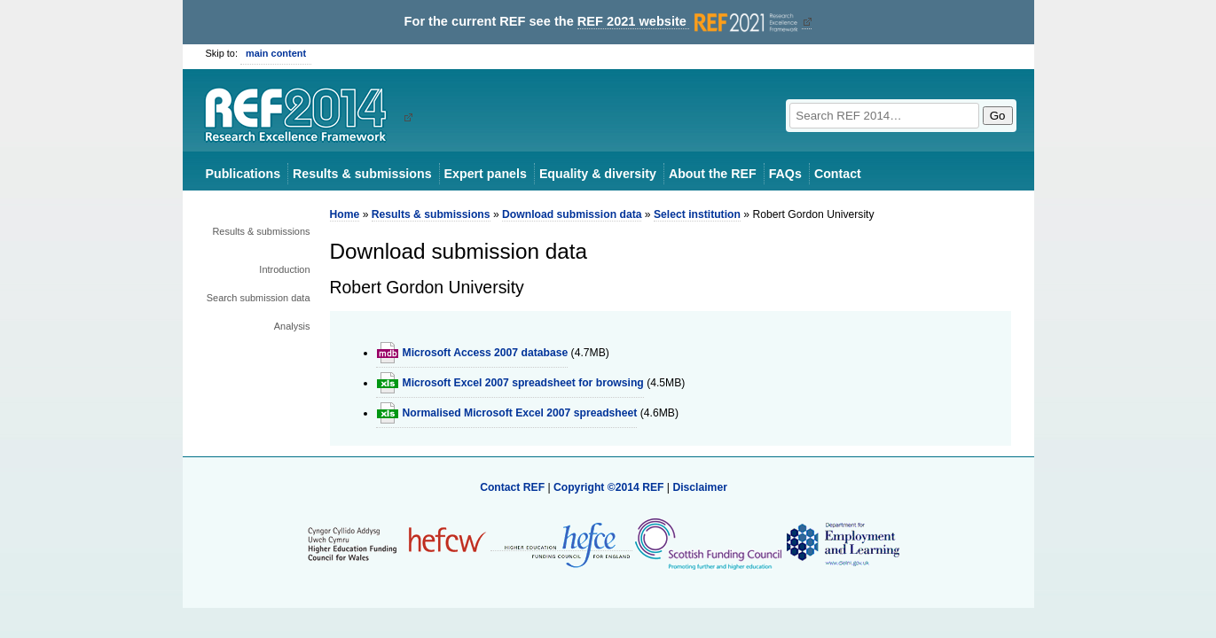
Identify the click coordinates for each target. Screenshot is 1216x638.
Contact (837, 174)
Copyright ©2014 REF (610, 487)
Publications (243, 174)
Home (345, 214)
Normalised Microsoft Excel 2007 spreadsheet (520, 413)
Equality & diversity (597, 174)
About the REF (713, 174)
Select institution (697, 214)
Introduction (284, 269)
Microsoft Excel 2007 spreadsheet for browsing (523, 383)
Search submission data (258, 297)
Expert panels (485, 174)
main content (276, 53)
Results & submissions (362, 174)
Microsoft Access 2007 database (486, 352)
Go (998, 115)
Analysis (292, 326)
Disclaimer (699, 487)
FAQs (785, 174)
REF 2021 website (689, 21)
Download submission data (571, 214)
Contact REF (512, 487)
